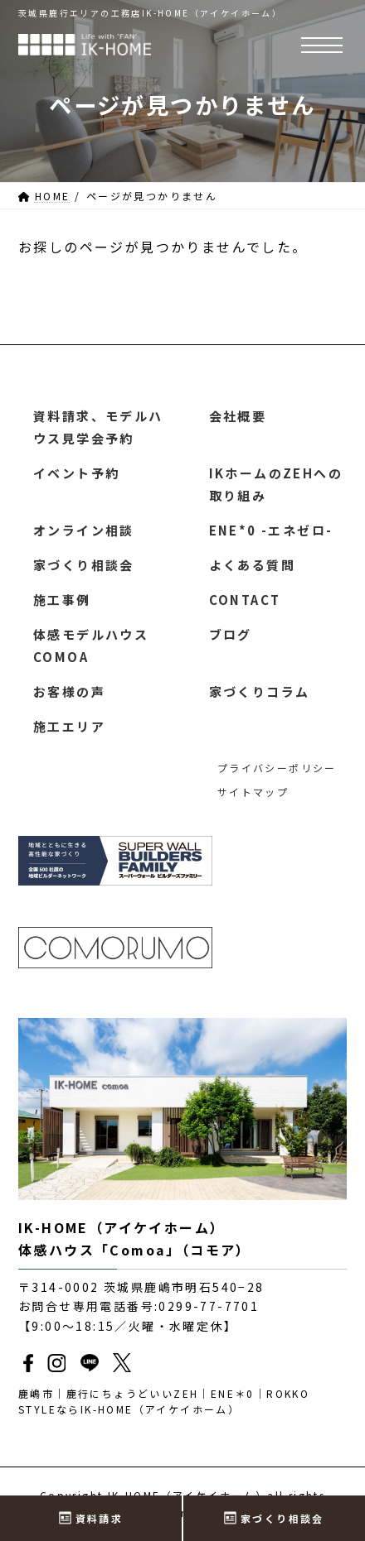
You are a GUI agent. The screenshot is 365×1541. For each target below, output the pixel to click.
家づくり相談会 (83, 565)
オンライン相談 (83, 530)
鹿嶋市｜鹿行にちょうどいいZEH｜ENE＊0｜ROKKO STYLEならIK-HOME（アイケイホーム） (163, 1401)
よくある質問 (252, 565)
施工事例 (62, 599)
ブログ (230, 634)
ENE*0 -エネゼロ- (271, 530)
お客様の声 (69, 691)
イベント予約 (76, 473)
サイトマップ (253, 792)
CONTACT (245, 599)
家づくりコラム (259, 691)
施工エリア (69, 726)
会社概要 (238, 416)
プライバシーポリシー (277, 768)
